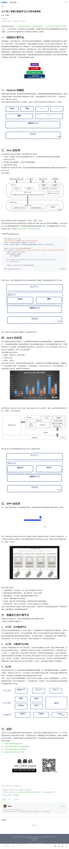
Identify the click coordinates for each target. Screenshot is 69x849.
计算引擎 (16, 799)
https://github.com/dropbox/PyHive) (29, 229)
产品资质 (34, 840)
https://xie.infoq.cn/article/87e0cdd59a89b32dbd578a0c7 (25, 792)
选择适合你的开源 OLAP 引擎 (14, 752)
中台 (10, 799)
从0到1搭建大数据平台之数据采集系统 (29, 26)
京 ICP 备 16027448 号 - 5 (34, 838)
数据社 (7, 15)
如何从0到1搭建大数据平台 (13, 743)
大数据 (4, 799)
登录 (66, 2)
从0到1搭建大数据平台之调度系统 (16, 749)
